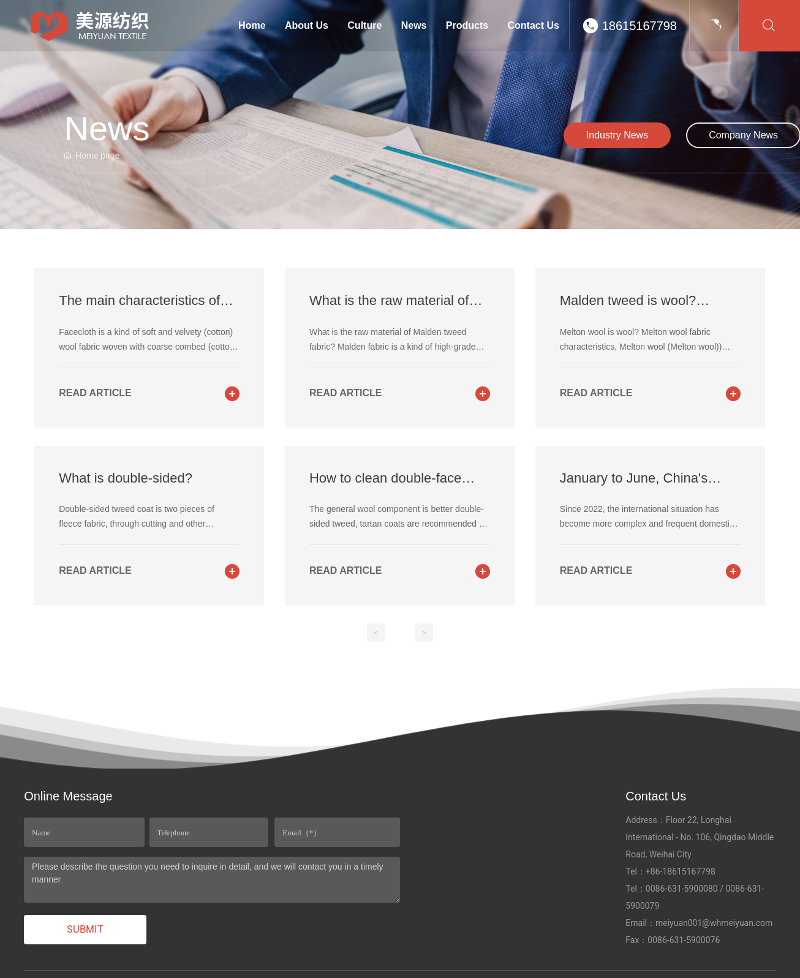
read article (95, 393)
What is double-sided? (125, 478)
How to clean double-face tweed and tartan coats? (385, 486)
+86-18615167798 (680, 871)
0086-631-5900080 (682, 888)
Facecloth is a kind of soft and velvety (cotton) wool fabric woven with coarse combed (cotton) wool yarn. (148, 346)
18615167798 (639, 25)
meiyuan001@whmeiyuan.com (713, 923)
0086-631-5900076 (683, 940)
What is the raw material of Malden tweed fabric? (389, 308)
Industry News (617, 135)
